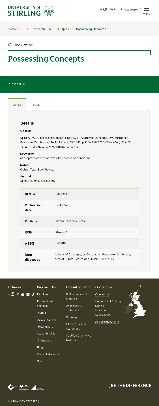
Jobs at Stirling (46, 319)
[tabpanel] (79, 191)
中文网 (103, 9)
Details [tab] (17, 104)
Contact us (102, 294)
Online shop (44, 340)
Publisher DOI (17, 84)
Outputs (63, 29)
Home (12, 29)
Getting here (45, 326)
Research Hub (42, 29)
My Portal (116, 9)
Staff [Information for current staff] (40, 361)
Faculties (42, 294)
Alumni (41, 312)
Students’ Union (47, 333)
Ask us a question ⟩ (107, 321)
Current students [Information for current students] (48, 354)
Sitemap (71, 317)
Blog (40, 347)
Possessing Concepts (91, 29)
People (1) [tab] (37, 104)
